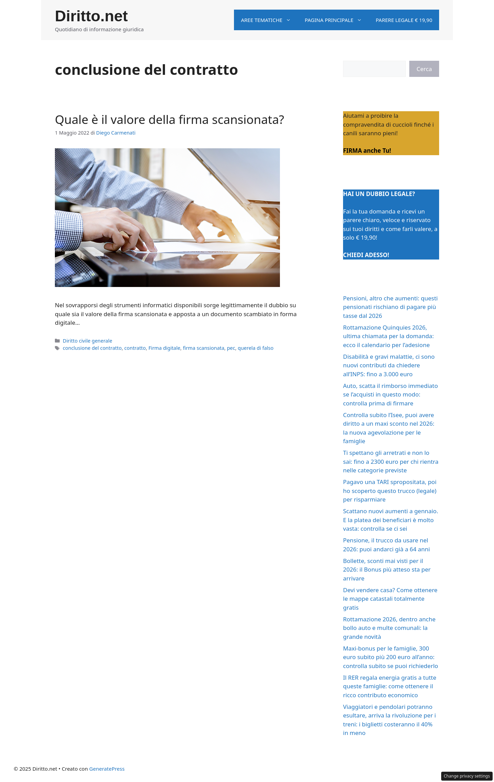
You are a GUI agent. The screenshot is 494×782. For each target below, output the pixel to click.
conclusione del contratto (92, 348)
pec (231, 348)
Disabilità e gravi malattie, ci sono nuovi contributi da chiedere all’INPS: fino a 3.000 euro (389, 365)
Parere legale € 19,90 (404, 19)
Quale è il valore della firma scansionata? (169, 119)
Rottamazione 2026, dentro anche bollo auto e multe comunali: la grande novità (389, 628)
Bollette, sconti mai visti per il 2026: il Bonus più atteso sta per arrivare (387, 569)
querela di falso (255, 348)
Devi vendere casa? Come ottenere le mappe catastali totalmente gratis (390, 598)
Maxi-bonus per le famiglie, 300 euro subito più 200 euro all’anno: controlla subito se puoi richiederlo (390, 657)
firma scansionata (203, 348)
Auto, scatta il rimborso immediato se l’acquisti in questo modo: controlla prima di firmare (390, 394)
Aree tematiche (269, 20)
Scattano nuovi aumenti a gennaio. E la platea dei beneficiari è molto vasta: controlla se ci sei (390, 519)
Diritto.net (91, 16)
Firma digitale (164, 348)
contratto (135, 348)
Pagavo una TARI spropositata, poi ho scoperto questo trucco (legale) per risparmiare (389, 490)
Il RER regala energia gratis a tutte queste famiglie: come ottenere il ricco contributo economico (389, 686)
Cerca (424, 69)
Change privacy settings (467, 776)
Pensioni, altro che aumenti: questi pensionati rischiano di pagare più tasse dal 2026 (390, 307)
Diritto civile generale (87, 340)
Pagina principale (337, 20)
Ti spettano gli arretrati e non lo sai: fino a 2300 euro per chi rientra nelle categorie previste (390, 461)
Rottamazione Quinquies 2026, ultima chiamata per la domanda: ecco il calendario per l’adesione (388, 336)
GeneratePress (107, 768)
